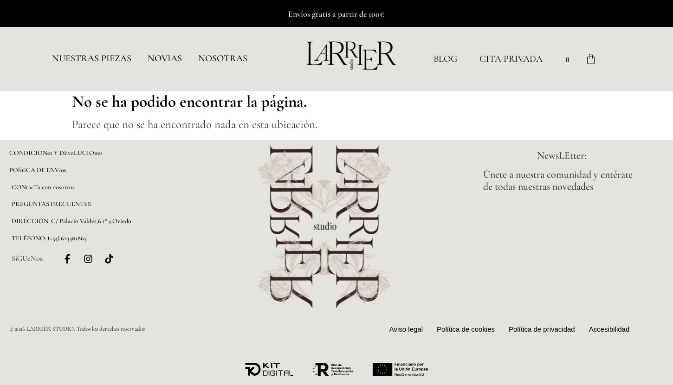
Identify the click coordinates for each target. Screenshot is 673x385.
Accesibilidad (609, 329)
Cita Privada (511, 58)
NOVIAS (165, 58)
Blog (445, 58)
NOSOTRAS (222, 58)
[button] (91, 58)
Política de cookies (466, 329)
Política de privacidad (542, 329)
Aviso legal (406, 329)
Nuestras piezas (91, 58)
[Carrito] (591, 59)
